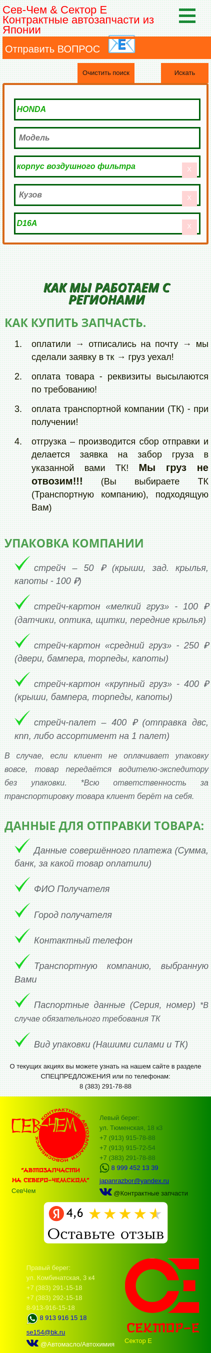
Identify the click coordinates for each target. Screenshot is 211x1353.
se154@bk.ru (46, 1332)
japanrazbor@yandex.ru (134, 1180)
